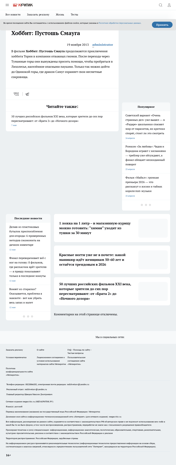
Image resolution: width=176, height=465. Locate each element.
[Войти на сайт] (169, 5)
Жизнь (60, 14)
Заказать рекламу (38, 14)
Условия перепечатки (16, 357)
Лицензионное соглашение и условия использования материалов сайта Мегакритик (51, 360)
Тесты (74, 14)
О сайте (40, 349)
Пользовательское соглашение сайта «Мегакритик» (76, 360)
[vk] (17, 94)
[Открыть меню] (7, 5)
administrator (102, 45)
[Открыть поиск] (160, 5)
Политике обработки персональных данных (120, 23)
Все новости (13, 14)
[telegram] (28, 94)
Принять (162, 24)
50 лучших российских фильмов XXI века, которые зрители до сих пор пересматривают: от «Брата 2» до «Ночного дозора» (62, 121)
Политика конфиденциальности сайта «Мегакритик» (19, 371)
